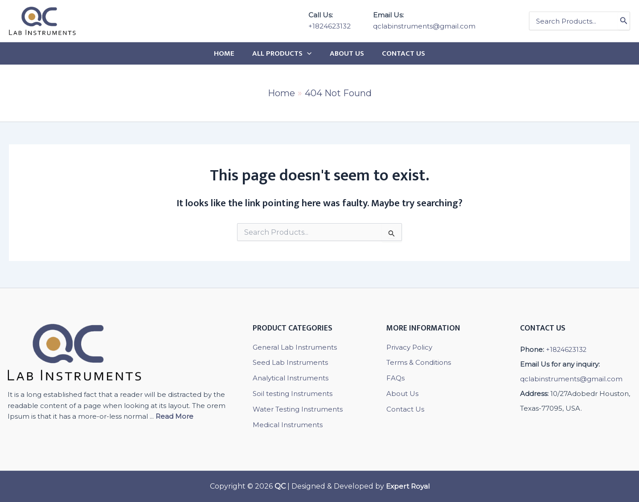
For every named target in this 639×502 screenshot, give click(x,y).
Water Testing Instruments (298, 409)
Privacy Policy (409, 347)
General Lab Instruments (295, 347)
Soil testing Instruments (292, 393)
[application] (308, 53)
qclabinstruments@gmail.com (424, 26)
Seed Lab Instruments (290, 362)
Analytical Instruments (290, 378)
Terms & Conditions (418, 362)
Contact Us (405, 409)
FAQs (395, 378)
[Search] (624, 21)
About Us (402, 393)
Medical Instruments (288, 424)
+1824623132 (329, 26)
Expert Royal (408, 486)
